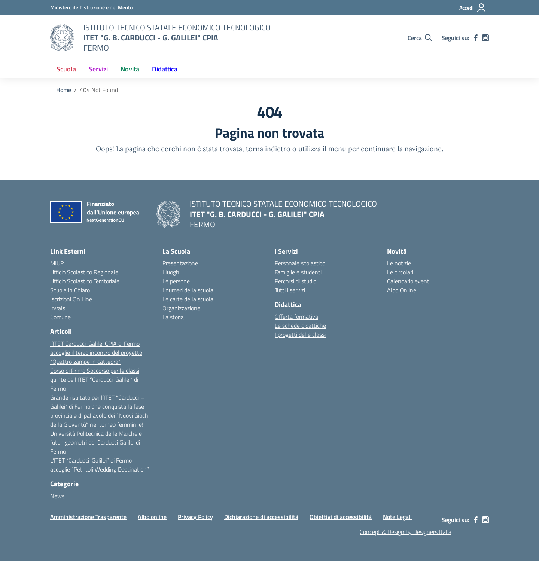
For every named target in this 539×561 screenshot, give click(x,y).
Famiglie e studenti (298, 272)
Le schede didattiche (300, 325)
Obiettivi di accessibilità (341, 516)
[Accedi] (473, 8)
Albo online (152, 516)
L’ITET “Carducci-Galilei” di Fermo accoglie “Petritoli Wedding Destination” (99, 465)
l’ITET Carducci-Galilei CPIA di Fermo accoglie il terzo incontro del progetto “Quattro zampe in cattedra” (96, 352)
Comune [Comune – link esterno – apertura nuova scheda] (60, 316)
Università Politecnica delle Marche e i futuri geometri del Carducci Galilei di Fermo (97, 442)
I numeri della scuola (187, 290)
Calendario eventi (408, 281)
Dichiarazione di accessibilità (261, 516)
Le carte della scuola (187, 299)
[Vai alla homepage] (62, 37)
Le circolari (400, 272)
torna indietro (268, 148)
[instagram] (485, 37)
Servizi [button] (98, 69)
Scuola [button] (66, 69)
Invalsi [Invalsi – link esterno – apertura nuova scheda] (58, 308)
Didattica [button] (164, 69)
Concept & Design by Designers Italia (405, 531)
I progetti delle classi (300, 334)
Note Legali (397, 516)
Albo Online (401, 290)
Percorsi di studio (295, 281)
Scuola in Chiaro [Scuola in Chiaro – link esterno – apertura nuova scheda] (70, 290)
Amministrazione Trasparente (88, 516)
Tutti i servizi (290, 290)
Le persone (176, 281)
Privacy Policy (195, 516)
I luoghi (171, 272)
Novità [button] (130, 69)
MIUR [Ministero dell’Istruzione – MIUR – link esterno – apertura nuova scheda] (57, 263)
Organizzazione (181, 308)
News (57, 495)
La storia (173, 316)
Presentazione (180, 263)
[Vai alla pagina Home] (63, 89)
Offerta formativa (296, 316)
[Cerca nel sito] (419, 38)
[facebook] (475, 37)
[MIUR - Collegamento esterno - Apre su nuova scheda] (91, 7)
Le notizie (399, 263)
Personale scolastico (300, 263)
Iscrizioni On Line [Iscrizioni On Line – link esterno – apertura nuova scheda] (71, 299)
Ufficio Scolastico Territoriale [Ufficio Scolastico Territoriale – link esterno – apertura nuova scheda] (84, 281)
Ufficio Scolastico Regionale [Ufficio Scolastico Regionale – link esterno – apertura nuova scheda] (84, 272)
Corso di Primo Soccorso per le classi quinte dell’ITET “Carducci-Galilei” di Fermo (94, 379)
